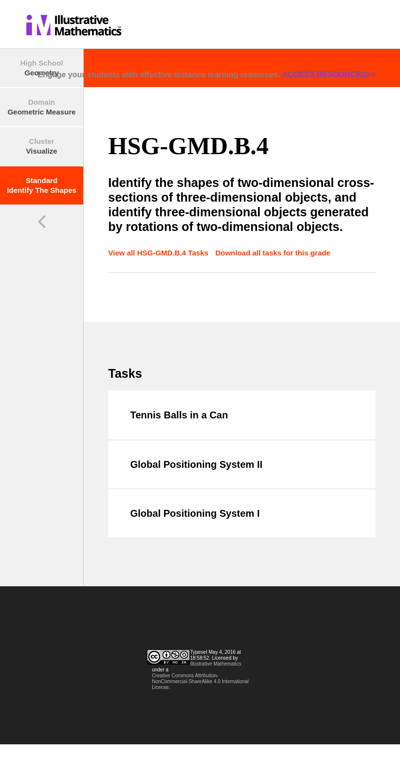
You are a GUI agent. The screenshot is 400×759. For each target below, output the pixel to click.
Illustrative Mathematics (215, 664)
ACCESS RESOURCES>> (329, 74)
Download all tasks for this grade (272, 253)
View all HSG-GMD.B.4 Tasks (159, 253)
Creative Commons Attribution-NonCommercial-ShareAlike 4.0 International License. (200, 681)
